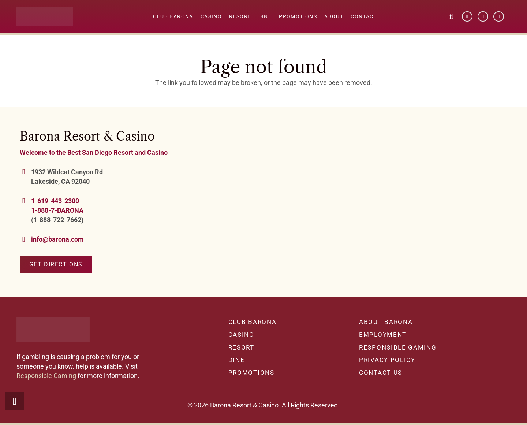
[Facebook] (467, 16)
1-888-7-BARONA (57, 210)
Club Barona (252, 321)
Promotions (251, 372)
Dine (236, 360)
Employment (383, 334)
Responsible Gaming (46, 376)
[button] (451, 16)
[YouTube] (483, 16)
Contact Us (380, 372)
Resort (241, 347)
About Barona (385, 321)
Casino (241, 334)
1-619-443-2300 (55, 201)
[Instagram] (498, 16)
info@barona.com (57, 239)
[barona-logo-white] (45, 17)
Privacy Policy (387, 360)
